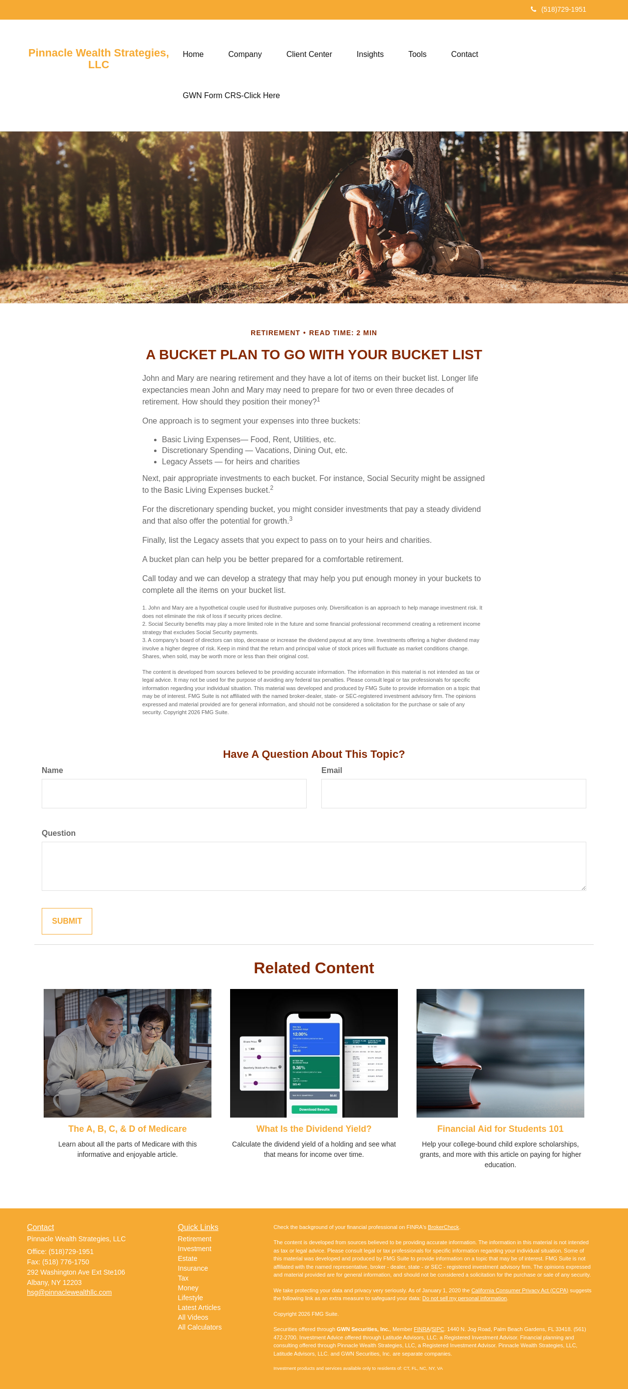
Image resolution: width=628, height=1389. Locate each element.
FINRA (422, 1329)
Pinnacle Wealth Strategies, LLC (98, 59)
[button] (245, 54)
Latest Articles (199, 1307)
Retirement (194, 1239)
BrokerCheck (443, 1227)
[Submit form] (67, 921)
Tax (183, 1278)
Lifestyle (190, 1298)
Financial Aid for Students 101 (500, 1129)
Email (331, 770)
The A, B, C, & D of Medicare (127, 1129)
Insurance (193, 1268)
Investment (194, 1249)
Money (188, 1288)
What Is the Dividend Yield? (313, 1129)
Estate (188, 1258)
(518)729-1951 (558, 9)
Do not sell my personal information (464, 1298)
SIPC (438, 1329)
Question (59, 833)
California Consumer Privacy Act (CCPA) (520, 1290)
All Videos (193, 1317)
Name (52, 770)
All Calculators (200, 1327)
